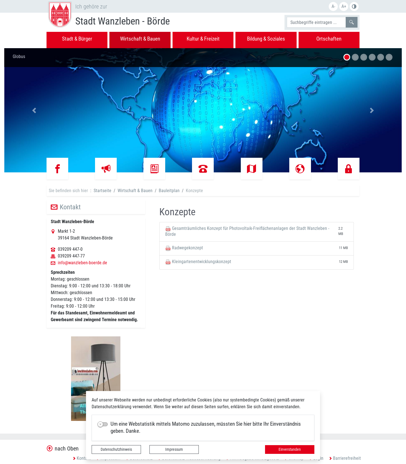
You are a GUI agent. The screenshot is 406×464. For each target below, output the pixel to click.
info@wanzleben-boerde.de (82, 263)
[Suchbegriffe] (316, 22)
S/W (354, 6)
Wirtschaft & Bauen (135, 190)
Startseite (102, 190)
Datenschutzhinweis (116, 449)
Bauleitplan (169, 190)
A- (333, 6)
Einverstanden (290, 449)
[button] (34, 110)
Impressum (174, 449)
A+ (343, 6)
